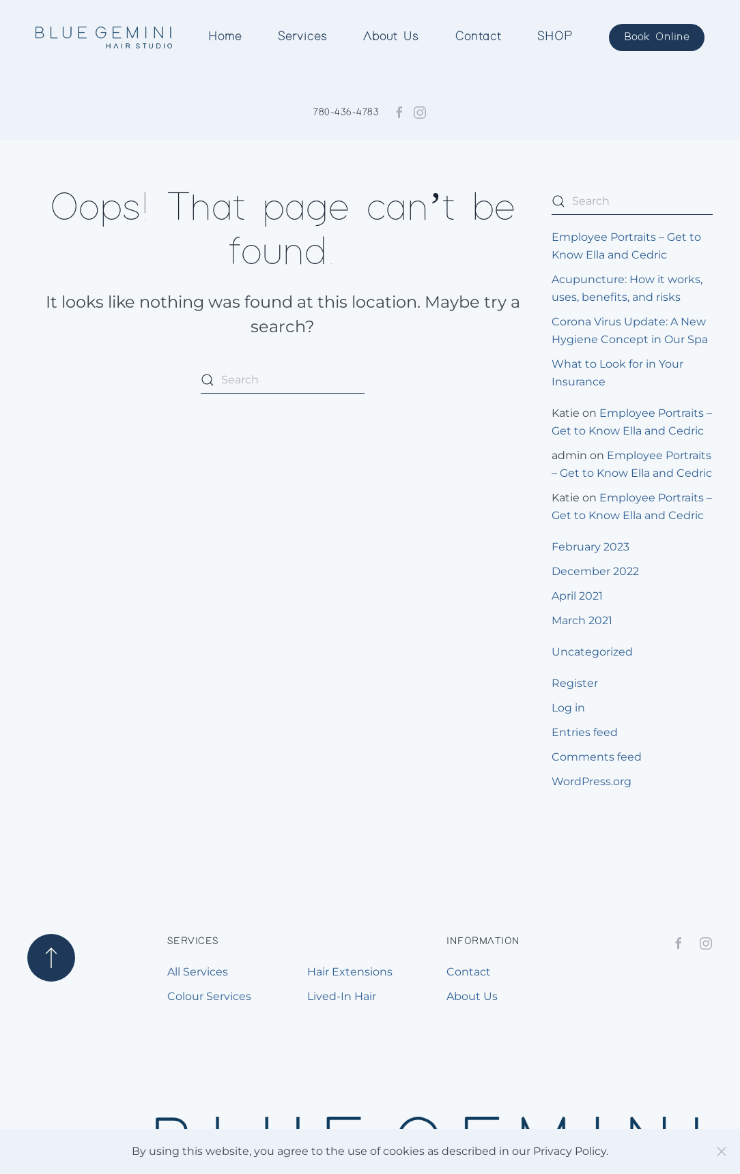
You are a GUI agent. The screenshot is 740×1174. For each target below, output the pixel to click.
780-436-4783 (346, 112)
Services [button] (302, 37)
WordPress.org (591, 781)
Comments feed (597, 756)
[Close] (721, 1151)
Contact (478, 37)
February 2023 (590, 546)
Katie (566, 413)
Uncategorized (592, 651)
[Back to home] (103, 37)
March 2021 (582, 620)
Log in (568, 707)
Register (575, 683)
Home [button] (225, 37)
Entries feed (585, 732)
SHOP (555, 37)
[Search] (283, 380)
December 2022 (595, 571)
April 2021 (577, 595)
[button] (51, 958)
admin (569, 455)
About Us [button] (390, 37)
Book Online (656, 37)
